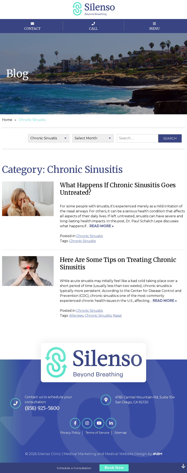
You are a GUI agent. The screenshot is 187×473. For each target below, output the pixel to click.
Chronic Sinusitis (89, 236)
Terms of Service (97, 433)
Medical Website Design (126, 454)
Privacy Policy (70, 433)
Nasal (117, 316)
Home (7, 120)
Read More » (101, 226)
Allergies (76, 316)
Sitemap (121, 433)
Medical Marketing (80, 454)
